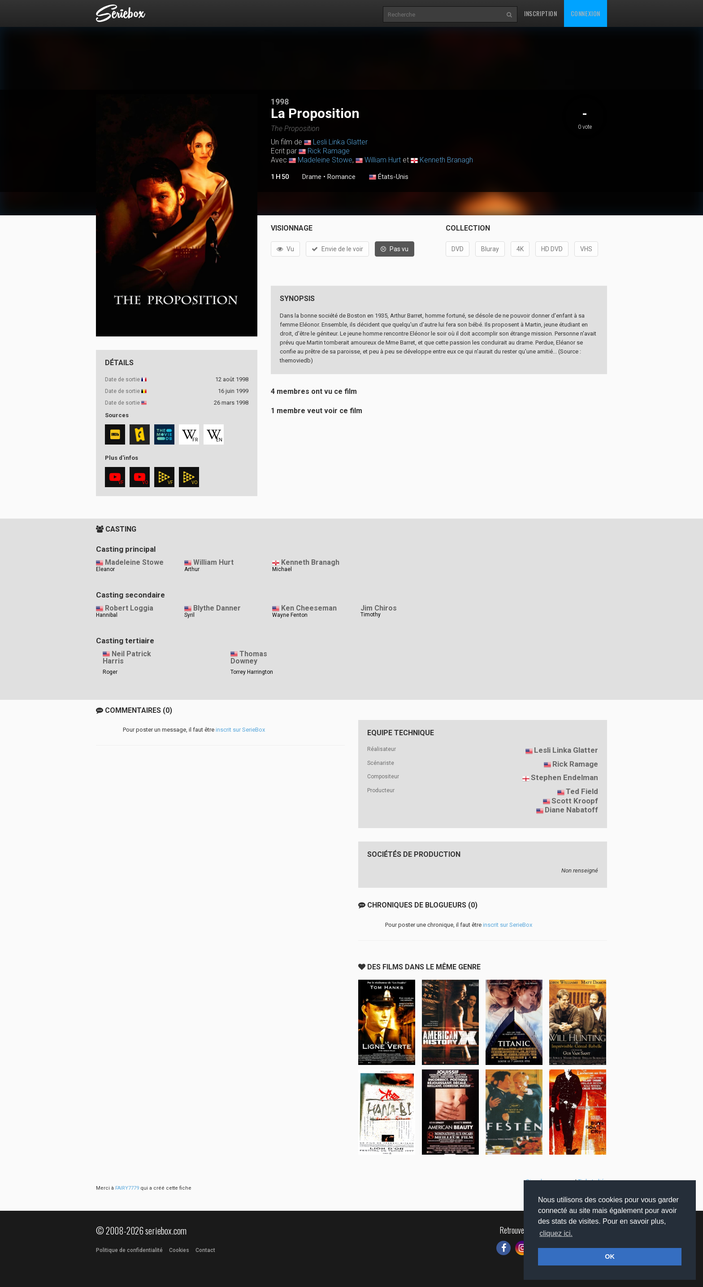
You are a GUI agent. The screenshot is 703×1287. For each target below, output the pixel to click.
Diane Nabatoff (571, 809)
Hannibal (106, 615)
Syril (189, 615)
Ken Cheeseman (309, 608)
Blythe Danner (217, 608)
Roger (110, 672)
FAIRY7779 (127, 1188)
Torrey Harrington (251, 672)
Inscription (540, 13)
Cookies (179, 1250)
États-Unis (388, 177)
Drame (311, 177)
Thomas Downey (248, 658)
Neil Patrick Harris (127, 658)
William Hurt (383, 160)
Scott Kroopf (574, 800)
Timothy (370, 614)
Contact (205, 1250)
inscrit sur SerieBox (240, 729)
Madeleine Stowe (325, 160)
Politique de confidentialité (129, 1250)
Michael (282, 569)
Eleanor (105, 569)
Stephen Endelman (564, 777)
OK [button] (610, 1256)
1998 (280, 101)
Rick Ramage (329, 151)
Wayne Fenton (290, 615)
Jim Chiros (378, 608)
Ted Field (582, 791)
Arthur (192, 569)
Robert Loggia (129, 608)
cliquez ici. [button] (556, 1233)
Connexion (585, 13)
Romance (341, 177)
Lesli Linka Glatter (340, 142)
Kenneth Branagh (446, 160)
